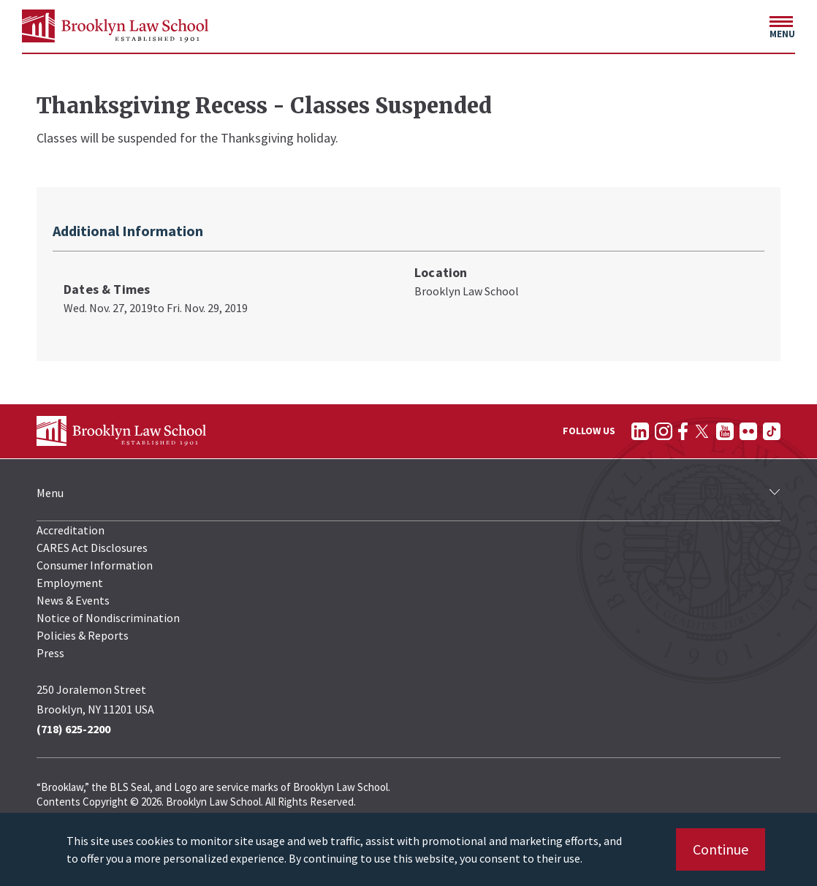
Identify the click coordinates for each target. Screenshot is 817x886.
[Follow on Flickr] (748, 431)
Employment (70, 582)
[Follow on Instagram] (663, 431)
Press (50, 652)
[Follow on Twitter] (702, 431)
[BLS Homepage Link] (115, 26)
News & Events (73, 600)
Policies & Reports (83, 635)
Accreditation (70, 530)
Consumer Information (95, 565)
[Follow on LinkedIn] (640, 431)
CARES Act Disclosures (92, 547)
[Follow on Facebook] (683, 431)
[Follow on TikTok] (771, 431)
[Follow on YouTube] (725, 431)
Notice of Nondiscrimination (108, 617)
